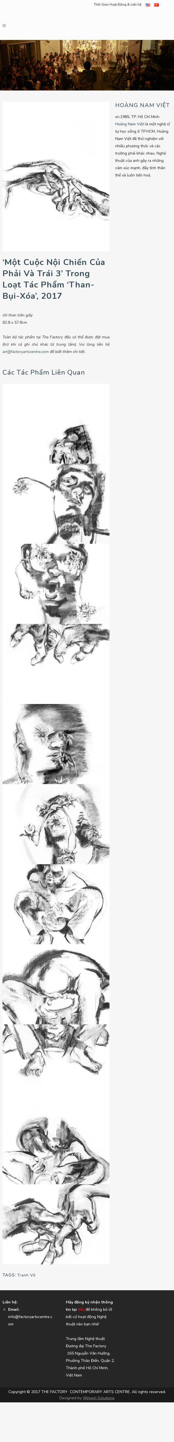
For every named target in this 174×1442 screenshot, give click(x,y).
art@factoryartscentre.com (26, 351)
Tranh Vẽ (26, 1275)
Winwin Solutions (99, 1398)
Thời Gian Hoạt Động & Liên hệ (117, 4)
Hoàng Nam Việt (129, 124)
